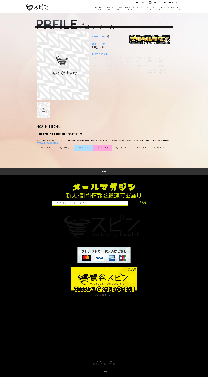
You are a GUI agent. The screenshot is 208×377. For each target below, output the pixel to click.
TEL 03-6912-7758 (172, 2)
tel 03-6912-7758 (104, 361)
